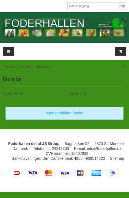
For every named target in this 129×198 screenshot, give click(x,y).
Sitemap (117, 158)
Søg (122, 5)
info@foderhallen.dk (104, 148)
